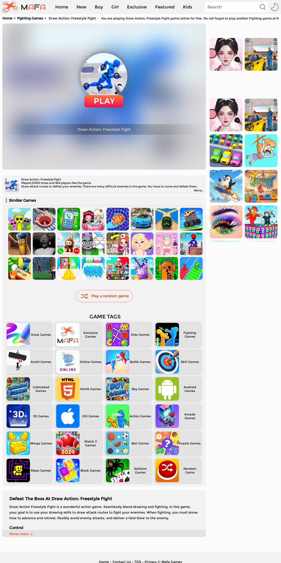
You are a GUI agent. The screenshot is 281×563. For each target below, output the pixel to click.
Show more (21, 534)
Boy (99, 7)
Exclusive (137, 7)
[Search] (236, 7)
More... (199, 190)
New (81, 7)
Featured (165, 7)
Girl (115, 7)
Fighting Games (30, 18)
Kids (187, 7)
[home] (26, 7)
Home (61, 7)
